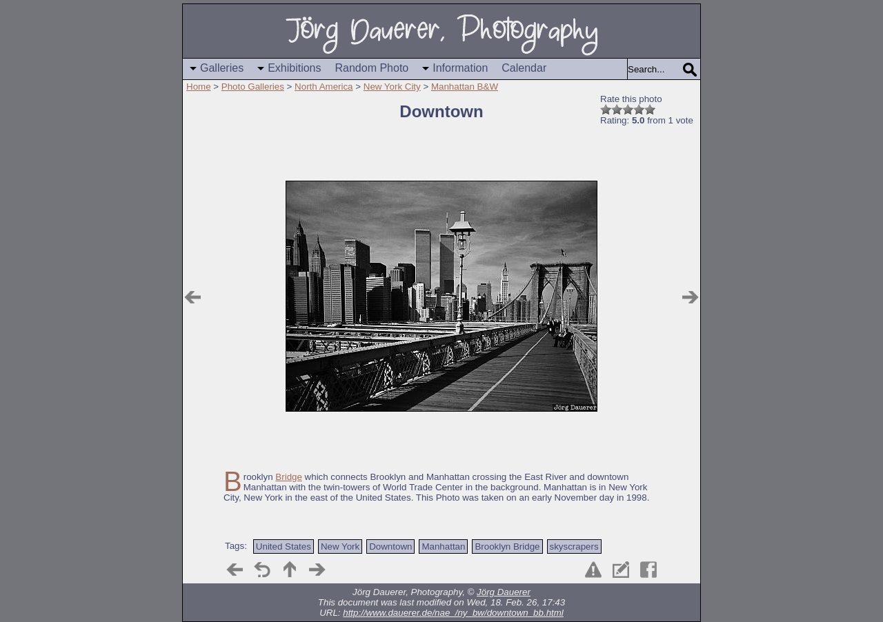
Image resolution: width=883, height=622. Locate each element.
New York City (392, 86)
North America (324, 86)
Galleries (222, 68)
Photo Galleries (252, 86)
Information (460, 68)
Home (198, 86)
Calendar (524, 68)
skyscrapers (574, 546)
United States (283, 546)
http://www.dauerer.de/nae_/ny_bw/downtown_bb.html (453, 613)
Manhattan (443, 546)
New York (340, 546)
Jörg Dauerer (503, 592)
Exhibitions (294, 68)
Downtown (390, 546)
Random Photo (372, 68)
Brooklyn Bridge (507, 546)
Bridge (288, 477)
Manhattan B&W (464, 86)
